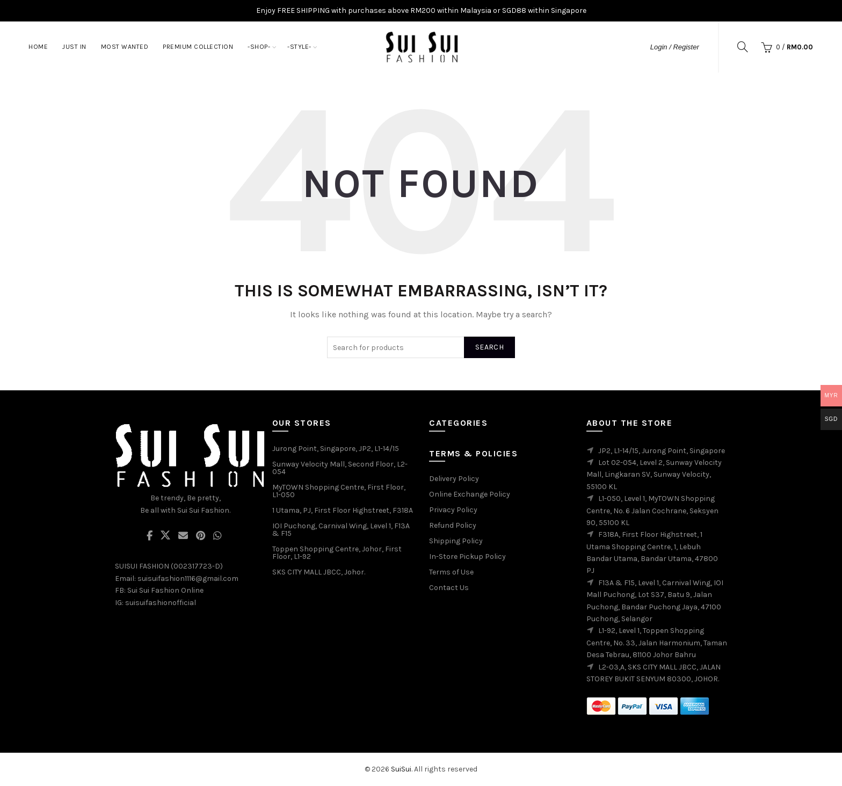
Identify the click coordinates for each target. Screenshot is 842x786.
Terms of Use (451, 572)
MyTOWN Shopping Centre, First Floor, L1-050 (338, 491)
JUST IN (74, 46)
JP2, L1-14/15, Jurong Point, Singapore (661, 450)
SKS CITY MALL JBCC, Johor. (318, 572)
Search (489, 347)
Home (38, 46)
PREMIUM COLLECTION (198, 46)
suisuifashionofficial (160, 602)
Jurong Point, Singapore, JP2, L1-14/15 (335, 448)
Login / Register (674, 47)
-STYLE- (299, 46)
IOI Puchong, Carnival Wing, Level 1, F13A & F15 (341, 529)
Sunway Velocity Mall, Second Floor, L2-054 (340, 468)
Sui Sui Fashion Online (165, 590)
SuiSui (401, 769)
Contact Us (449, 587)
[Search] (742, 47)
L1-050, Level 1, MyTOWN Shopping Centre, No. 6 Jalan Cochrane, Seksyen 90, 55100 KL (652, 510)
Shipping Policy (456, 540)
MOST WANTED (125, 46)
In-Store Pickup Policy (467, 556)
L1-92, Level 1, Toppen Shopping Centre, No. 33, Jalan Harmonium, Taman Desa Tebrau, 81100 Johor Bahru (656, 642)
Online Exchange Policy (469, 494)
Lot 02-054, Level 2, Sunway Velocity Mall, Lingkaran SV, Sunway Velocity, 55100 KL (654, 474)
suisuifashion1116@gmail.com (187, 578)
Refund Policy (452, 525)
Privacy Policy (453, 509)
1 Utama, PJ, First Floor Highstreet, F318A (342, 510)
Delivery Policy (454, 478)
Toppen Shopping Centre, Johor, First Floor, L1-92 (337, 552)
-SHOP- (259, 46)
